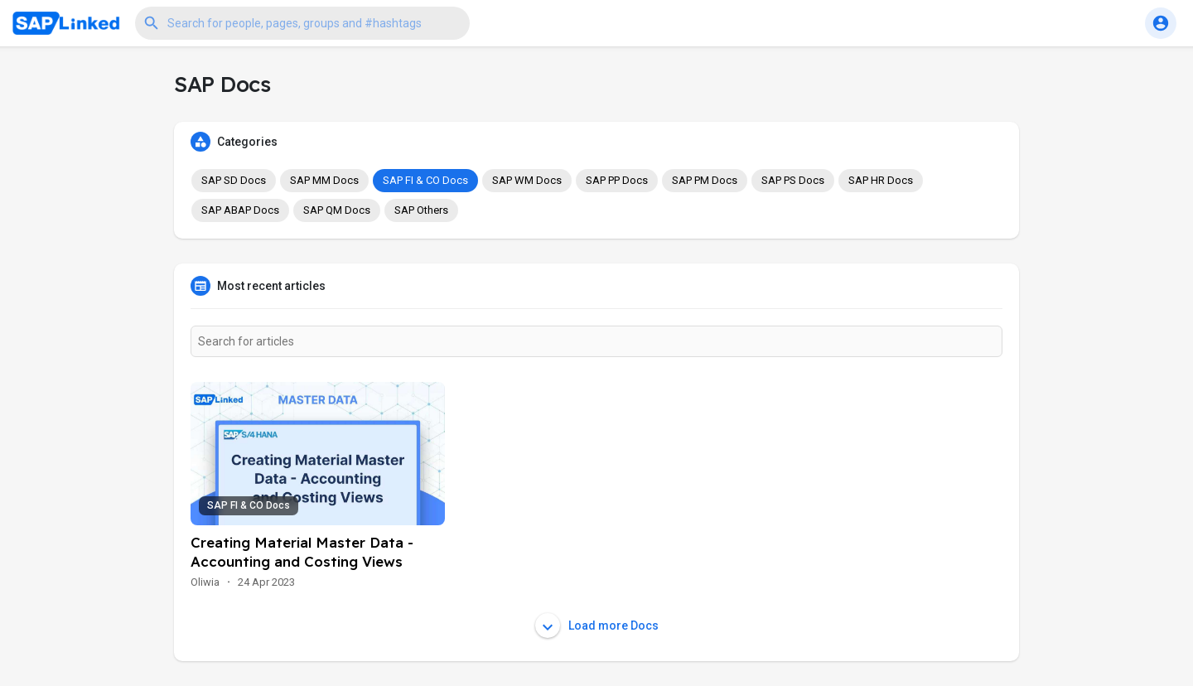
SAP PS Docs (792, 180)
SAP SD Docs (233, 180)
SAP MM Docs (324, 180)
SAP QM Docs (336, 210)
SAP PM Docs (704, 180)
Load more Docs (597, 625)
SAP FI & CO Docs (425, 180)
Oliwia (205, 582)
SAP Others (421, 210)
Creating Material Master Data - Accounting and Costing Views (302, 552)
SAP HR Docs (880, 180)
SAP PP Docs (617, 180)
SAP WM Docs (527, 180)
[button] (302, 23)
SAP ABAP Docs (240, 210)
